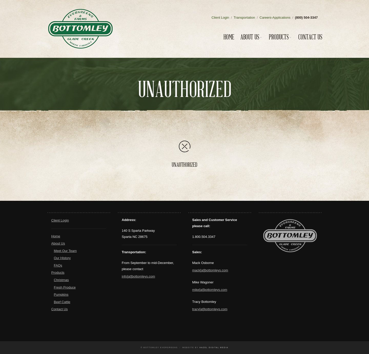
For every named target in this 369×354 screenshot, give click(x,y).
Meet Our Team (65, 251)
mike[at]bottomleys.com (209, 290)
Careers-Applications (275, 17)
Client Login (220, 17)
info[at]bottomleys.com (138, 276)
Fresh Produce (65, 287)
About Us (249, 37)
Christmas (61, 280)
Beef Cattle (62, 302)
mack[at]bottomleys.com (210, 270)
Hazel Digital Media (213, 347)
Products (279, 37)
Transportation (244, 17)
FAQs (58, 265)
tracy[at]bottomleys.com (209, 309)
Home (228, 37)
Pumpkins (61, 294)
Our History (62, 258)
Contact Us (310, 37)
